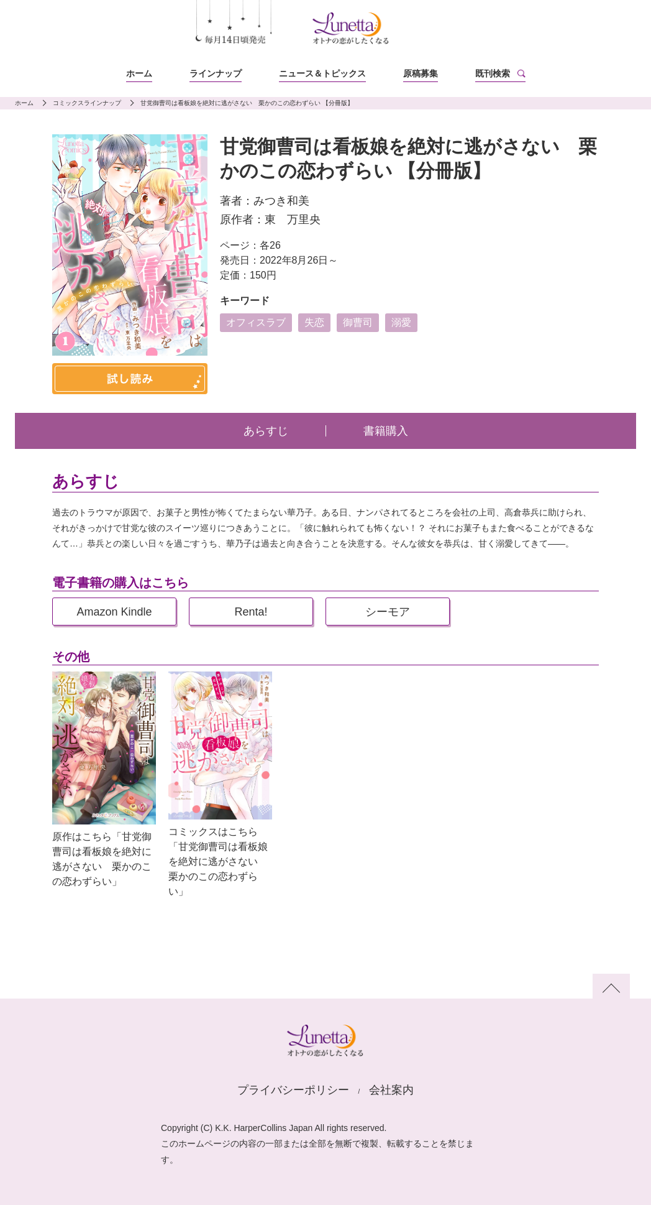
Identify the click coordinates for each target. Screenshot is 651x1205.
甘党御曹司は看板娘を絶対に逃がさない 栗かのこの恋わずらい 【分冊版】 (246, 102)
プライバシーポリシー (293, 1090)
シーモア (387, 612)
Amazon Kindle (114, 612)
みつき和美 (281, 201)
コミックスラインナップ (87, 102)
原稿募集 (420, 73)
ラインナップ (215, 73)
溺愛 (401, 322)
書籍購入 (385, 430)
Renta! (250, 612)
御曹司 (358, 322)
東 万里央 (293, 219)
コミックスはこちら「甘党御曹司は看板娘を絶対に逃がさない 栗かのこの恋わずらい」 (218, 861)
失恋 (314, 322)
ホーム (139, 73)
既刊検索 (492, 73)
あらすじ (266, 430)
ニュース (322, 73)
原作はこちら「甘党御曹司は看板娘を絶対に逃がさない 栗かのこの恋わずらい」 (102, 859)
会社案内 (391, 1090)
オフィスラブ (256, 322)
